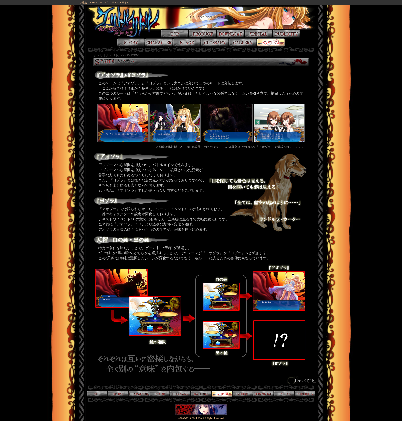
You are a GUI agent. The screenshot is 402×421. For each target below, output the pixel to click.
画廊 (201, 394)
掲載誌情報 (305, 394)
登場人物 (138, 394)
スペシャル (284, 394)
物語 (118, 394)
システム (222, 394)
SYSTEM (133, 55)
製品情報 (242, 394)
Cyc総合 (82, 2)
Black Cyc (96, 2)
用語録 (180, 394)
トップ (97, 394)
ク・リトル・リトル (117, 2)
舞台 (159, 394)
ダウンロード (263, 394)
